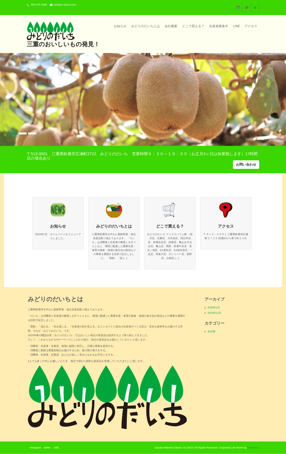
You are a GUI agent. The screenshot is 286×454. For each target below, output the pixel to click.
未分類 (211, 331)
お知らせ (120, 26)
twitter (47, 447)
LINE (236, 26)
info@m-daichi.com (65, 4)
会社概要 (171, 26)
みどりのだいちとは (145, 26)
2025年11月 (214, 313)
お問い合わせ (246, 164)
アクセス (250, 26)
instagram (35, 447)
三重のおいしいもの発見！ (63, 44)
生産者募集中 (218, 26)
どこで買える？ (193, 26)
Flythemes (252, 447)
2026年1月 (214, 307)
